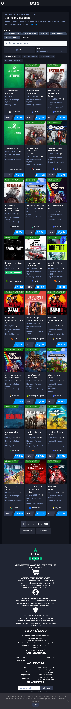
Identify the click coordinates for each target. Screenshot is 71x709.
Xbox (25, 671)
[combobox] (51, 50)
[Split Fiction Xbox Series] (14, 488)
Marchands (20, 660)
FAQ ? (35, 647)
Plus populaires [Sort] (50, 51)
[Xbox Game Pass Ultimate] (14, 92)
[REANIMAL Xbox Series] (14, 431)
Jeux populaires (22, 14)
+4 (19, 268)
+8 (42, 209)
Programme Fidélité (46, 667)
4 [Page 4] (38, 524)
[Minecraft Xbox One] (35, 206)
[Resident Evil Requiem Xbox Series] (57, 92)
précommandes (12, 37)
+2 (42, 156)
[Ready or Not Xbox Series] (14, 262)
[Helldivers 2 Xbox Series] (57, 431)
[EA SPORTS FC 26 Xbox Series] (57, 149)
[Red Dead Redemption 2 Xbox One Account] (14, 319)
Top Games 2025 (46, 677)
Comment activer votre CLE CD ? (35, 645)
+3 (42, 96)
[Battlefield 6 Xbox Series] (35, 431)
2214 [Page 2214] (46, 524)
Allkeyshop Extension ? (35, 650)
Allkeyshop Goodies (46, 679)
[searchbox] (35, 43)
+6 (64, 154)
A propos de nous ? (35, 638)
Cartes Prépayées (45, 670)
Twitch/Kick (20, 657)
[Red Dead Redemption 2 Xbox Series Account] (57, 319)
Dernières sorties (58, 34)
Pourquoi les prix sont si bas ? (35, 640)
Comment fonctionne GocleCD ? (35, 636)
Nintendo (25, 678)
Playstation (25, 674)
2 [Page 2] (28, 524)
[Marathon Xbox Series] (57, 262)
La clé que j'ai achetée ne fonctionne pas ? (35, 643)
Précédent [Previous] (27, 530)
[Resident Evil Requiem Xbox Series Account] (14, 206)
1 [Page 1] (23, 524)
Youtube (50, 657)
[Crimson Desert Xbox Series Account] (35, 149)
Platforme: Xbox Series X (13, 60)
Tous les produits (13, 34)
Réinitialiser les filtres (12, 56)
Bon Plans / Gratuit (45, 672)
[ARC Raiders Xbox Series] (57, 206)
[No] (68, 701)
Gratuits (44, 34)
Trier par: (40, 49)
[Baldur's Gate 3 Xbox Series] (35, 376)
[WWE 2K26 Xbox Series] (57, 488)
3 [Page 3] (33, 524)
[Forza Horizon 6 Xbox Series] (35, 262)
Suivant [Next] (43, 530)
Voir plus (35, 24)
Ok (35, 705)
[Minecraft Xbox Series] (57, 376)
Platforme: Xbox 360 (30, 56)
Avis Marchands (45, 674)
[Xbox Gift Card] (14, 149)
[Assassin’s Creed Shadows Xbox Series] (35, 488)
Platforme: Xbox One (47, 56)
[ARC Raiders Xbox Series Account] (14, 376)
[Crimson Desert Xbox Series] (35, 92)
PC (25, 667)
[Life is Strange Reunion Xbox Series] (35, 319)
